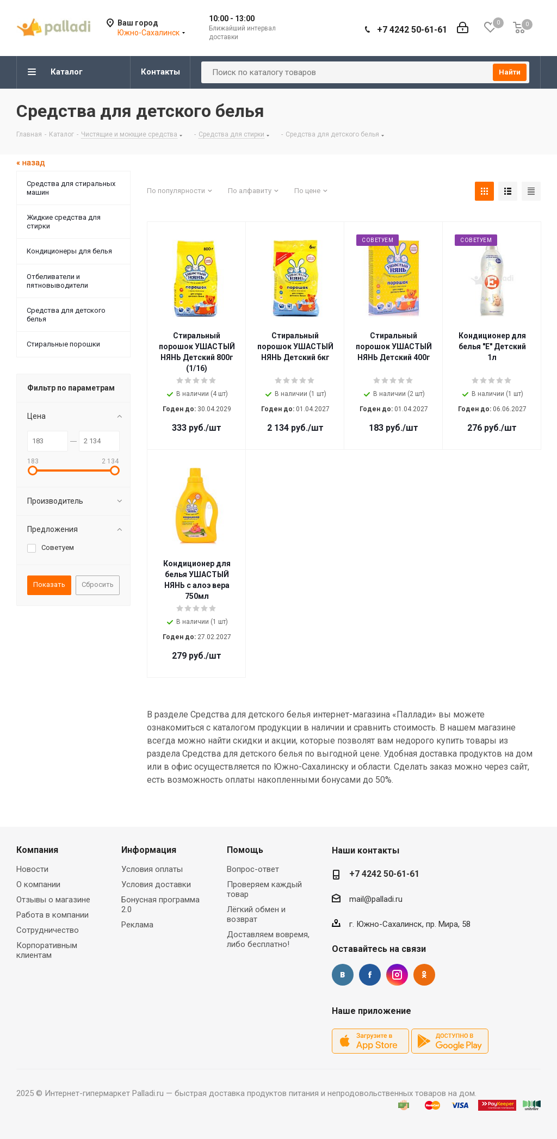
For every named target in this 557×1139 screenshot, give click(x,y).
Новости (32, 869)
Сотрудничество (47, 930)
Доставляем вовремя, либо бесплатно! (268, 939)
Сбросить (98, 584)
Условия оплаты (152, 869)
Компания (37, 850)
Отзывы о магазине (53, 900)
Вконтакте (343, 975)
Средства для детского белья (66, 314)
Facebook (370, 975)
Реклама (137, 925)
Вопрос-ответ (253, 869)
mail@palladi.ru (376, 899)
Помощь (245, 850)
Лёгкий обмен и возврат (256, 914)
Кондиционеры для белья (69, 251)
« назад (30, 163)
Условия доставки (156, 884)
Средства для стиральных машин (71, 187)
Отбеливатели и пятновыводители (57, 281)
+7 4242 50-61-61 (412, 29)
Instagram (397, 975)
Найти (510, 72)
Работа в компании (52, 915)
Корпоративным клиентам (46, 950)
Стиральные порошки (63, 344)
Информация (148, 850)
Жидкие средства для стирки (64, 221)
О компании (38, 884)
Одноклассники (424, 975)
